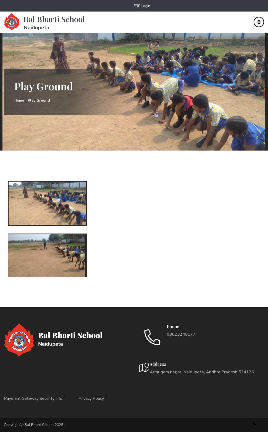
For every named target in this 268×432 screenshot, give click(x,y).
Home (19, 100)
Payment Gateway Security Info (34, 398)
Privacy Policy (93, 398)
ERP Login (142, 5)
